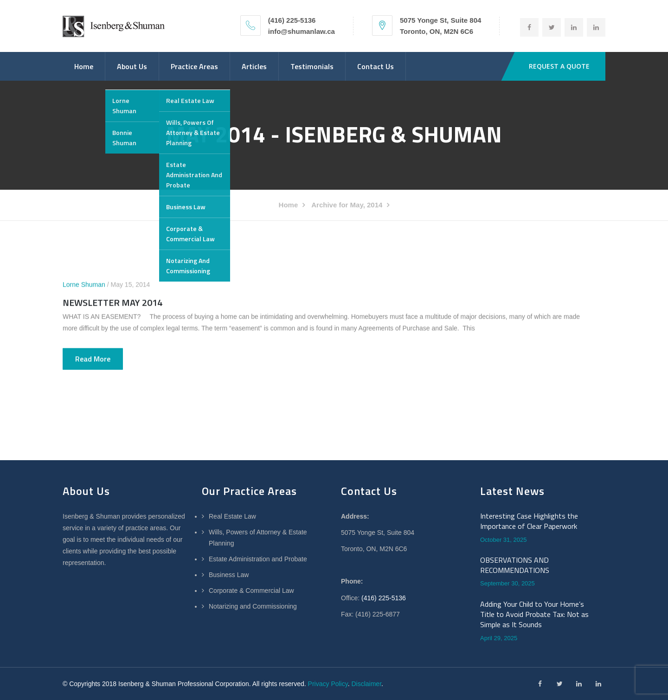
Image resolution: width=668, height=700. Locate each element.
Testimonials (312, 66)
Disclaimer (366, 683)
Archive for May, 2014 (346, 205)
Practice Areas (194, 66)
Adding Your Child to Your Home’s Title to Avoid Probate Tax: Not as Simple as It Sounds (534, 614)
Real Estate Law (232, 516)
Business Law (229, 574)
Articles (254, 66)
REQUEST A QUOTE (559, 66)
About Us (132, 66)
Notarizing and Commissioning (253, 606)
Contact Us (375, 66)
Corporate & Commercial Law (251, 590)
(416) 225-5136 (383, 598)
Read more (92, 359)
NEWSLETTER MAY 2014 (112, 302)
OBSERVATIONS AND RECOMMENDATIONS (514, 565)
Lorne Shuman (84, 285)
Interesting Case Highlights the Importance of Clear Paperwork (529, 521)
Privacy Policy (328, 683)
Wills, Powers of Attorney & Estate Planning (258, 537)
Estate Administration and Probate (258, 559)
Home (83, 66)
